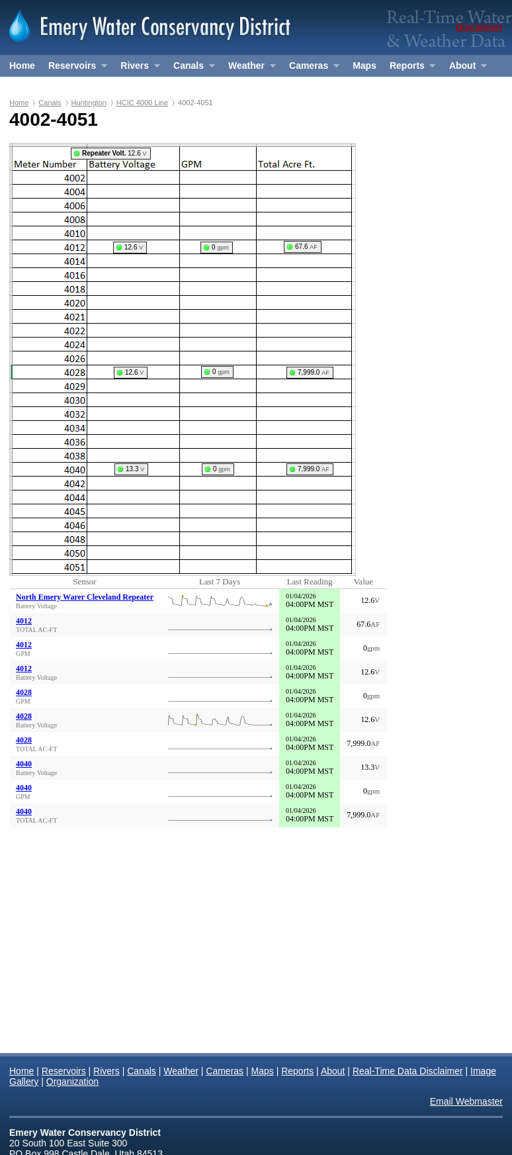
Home (22, 65)
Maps (364, 65)
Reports (409, 68)
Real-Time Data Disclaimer (408, 1071)
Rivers (136, 68)
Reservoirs (74, 68)
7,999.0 (313, 372)
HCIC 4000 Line (142, 103)
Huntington (89, 103)
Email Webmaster (466, 1101)
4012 (24, 620)
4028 (24, 692)
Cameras (310, 68)
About (465, 68)
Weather (248, 68)
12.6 (114, 153)
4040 (24, 763)
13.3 (135, 469)
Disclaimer (479, 27)
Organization (37, 87)
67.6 (306, 246)
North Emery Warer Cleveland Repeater (84, 597)
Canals (190, 68)
